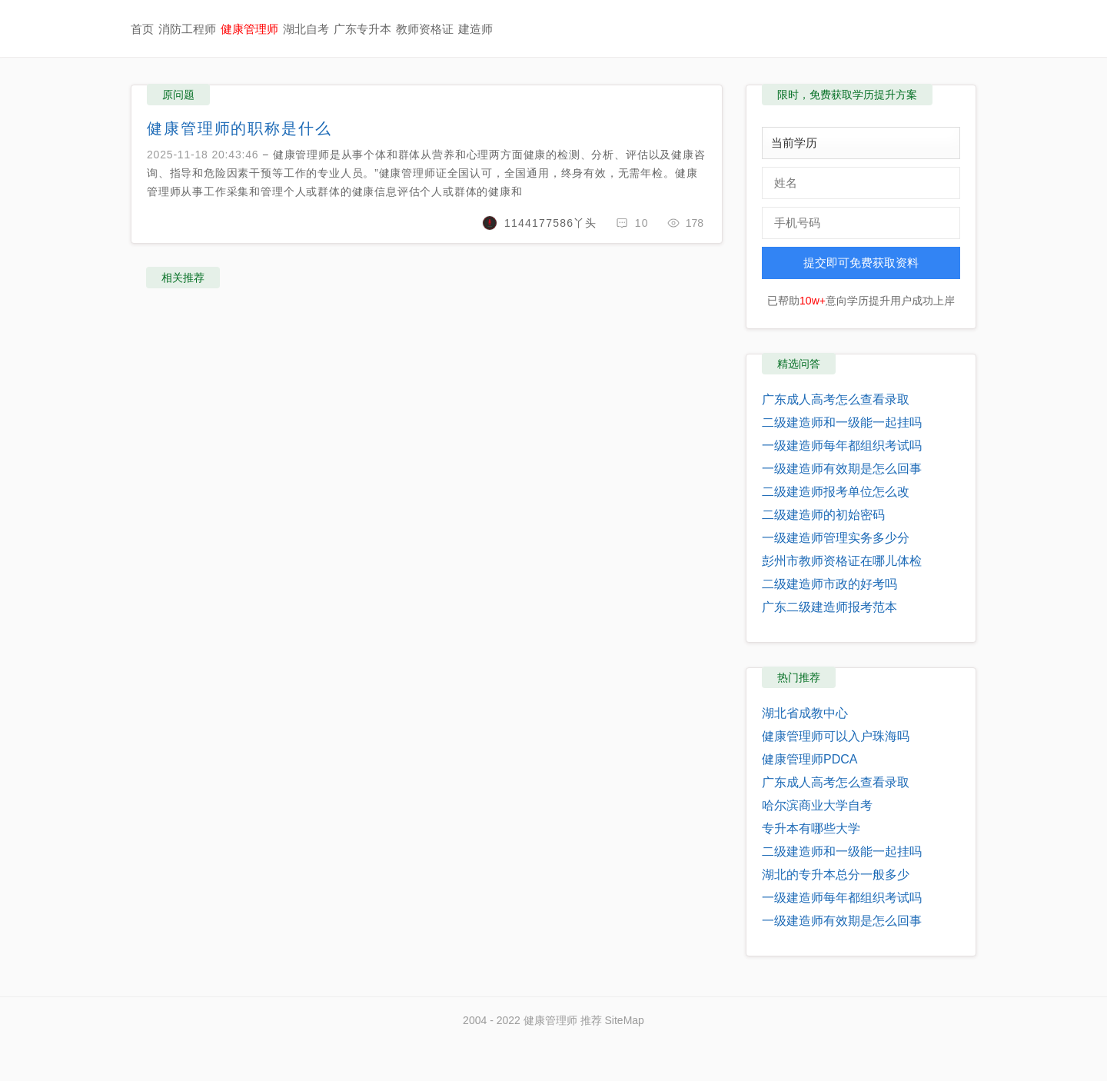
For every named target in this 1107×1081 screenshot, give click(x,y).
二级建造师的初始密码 (823, 514)
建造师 (475, 28)
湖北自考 (306, 28)
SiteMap (624, 1020)
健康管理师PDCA (809, 759)
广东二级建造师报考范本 (829, 607)
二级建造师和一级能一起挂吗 (842, 422)
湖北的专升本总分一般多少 (835, 874)
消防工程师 (187, 28)
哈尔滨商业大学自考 (817, 805)
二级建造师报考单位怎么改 (835, 491)
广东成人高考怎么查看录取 (835, 399)
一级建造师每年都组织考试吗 (842, 445)
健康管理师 (249, 28)
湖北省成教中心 (805, 713)
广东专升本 (362, 28)
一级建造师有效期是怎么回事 (842, 468)
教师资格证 (425, 28)
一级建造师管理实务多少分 (835, 537)
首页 (142, 28)
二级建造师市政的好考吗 (829, 583)
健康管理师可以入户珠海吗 (835, 736)
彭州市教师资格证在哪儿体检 (842, 560)
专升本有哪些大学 (811, 828)
